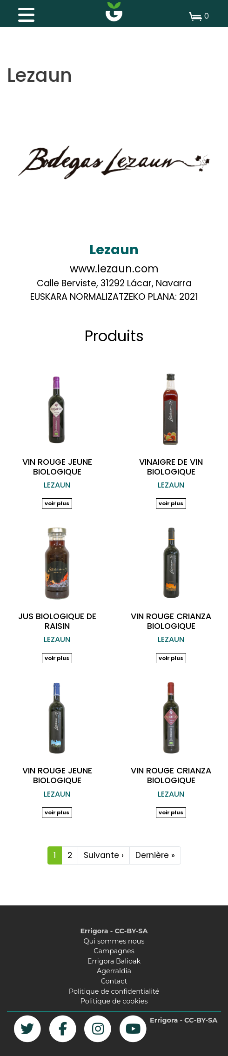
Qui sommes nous (114, 941)
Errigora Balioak (114, 961)
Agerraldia (114, 971)
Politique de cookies (114, 1001)
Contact (114, 981)
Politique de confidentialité (114, 991)
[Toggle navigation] (21, 12)
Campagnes (114, 951)
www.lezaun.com (114, 268)
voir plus (57, 503)
